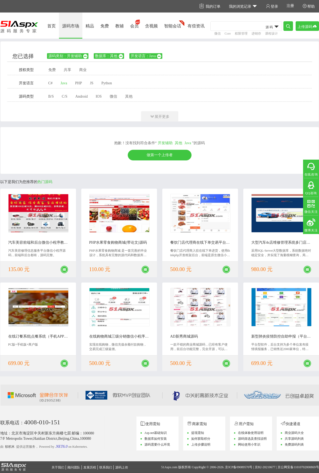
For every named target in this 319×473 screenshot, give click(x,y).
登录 (272, 6)
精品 (90, 26)
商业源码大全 (294, 433)
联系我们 (105, 467)
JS (91, 83)
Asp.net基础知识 (155, 433)
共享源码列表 (294, 439)
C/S (64, 96)
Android (81, 96)
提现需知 (197, 433)
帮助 (309, 6)
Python (106, 83)
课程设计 (271, 33)
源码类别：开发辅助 (68, 56)
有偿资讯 (196, 26)
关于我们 (58, 467)
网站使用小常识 (249, 444)
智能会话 (172, 26)
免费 (104, 26)
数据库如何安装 (155, 439)
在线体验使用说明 (250, 433)
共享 (67, 70)
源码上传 (121, 467)
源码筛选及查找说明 (252, 439)
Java (64, 83)
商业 (83, 70)
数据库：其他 (109, 56)
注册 (290, 6)
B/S (51, 96)
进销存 (256, 33)
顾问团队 (73, 467)
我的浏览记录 (243, 6)
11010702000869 (305, 467)
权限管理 (241, 33)
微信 (217, 33)
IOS (99, 96)
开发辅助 (165, 143)
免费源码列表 (294, 444)
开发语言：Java (146, 56)
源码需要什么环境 (157, 444)
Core (228, 33)
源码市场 (70, 26)
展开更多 (159, 116)
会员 (134, 26)
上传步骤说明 (200, 444)
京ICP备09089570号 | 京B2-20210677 (250, 467)
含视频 (151, 26)
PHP (78, 83)
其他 (129, 96)
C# (50, 83)
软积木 (10, 447)
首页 (51, 26)
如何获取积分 (200, 439)
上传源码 (307, 26)
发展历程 (89, 467)
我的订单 (209, 6)
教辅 (119, 26)
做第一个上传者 (160, 155)
